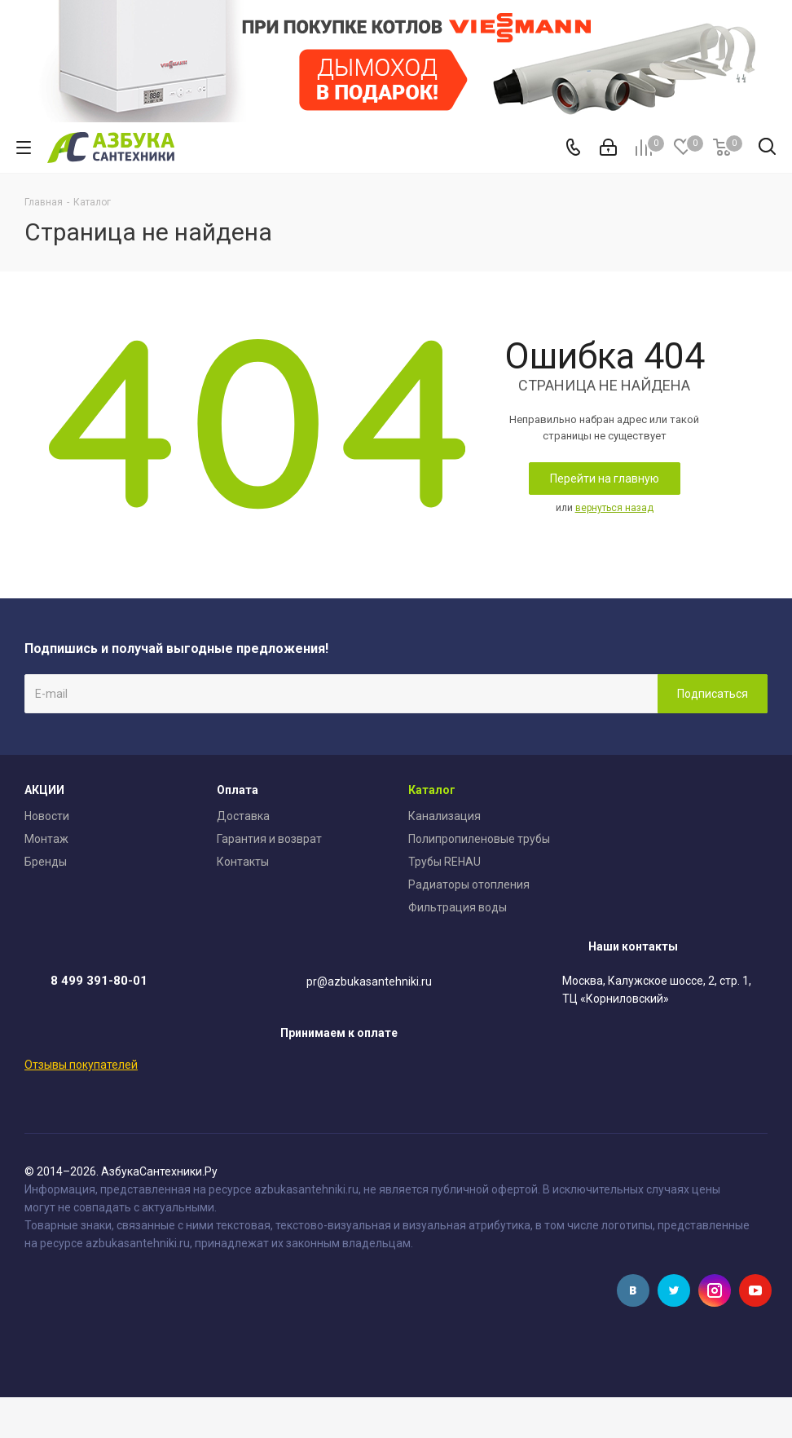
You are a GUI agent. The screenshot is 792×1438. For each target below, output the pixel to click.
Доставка (243, 816)
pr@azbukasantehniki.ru (369, 981)
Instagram (714, 1290)
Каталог (431, 789)
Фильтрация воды (457, 907)
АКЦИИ (44, 789)
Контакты (243, 861)
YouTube (755, 1290)
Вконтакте (633, 1290)
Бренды (45, 861)
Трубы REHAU (444, 861)
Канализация (444, 816)
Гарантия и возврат (269, 838)
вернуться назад (614, 508)
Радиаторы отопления (469, 884)
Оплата (237, 789)
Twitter (674, 1290)
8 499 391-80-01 (99, 980)
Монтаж (46, 838)
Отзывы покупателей (81, 1064)
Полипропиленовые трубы (479, 838)
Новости (46, 816)
